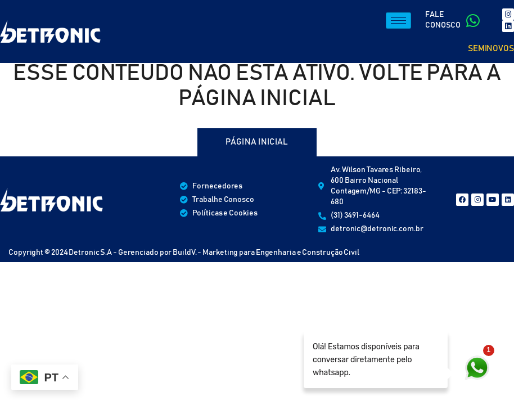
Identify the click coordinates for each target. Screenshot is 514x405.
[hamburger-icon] (398, 20)
